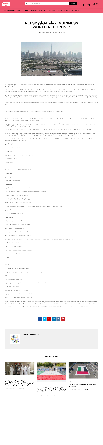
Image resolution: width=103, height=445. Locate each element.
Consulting (51, 10)
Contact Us (69, 10)
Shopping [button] (42, 10)
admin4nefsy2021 (54, 32)
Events (27, 10)
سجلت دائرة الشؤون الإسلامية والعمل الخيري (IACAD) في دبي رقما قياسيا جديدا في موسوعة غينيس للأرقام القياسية (19, 383)
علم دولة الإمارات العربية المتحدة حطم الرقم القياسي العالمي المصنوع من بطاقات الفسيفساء (51, 390)
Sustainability (60, 10)
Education (34, 10)
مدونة (64, 32)
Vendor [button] (77, 10)
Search (73, 3)
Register (98, 4)
